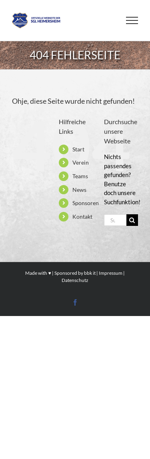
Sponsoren (85, 202)
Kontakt (82, 216)
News (79, 189)
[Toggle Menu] (132, 20)
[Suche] (132, 220)
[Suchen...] (115, 220)
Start (78, 149)
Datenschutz (75, 280)
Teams (80, 176)
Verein (80, 162)
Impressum (110, 273)
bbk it (90, 273)
